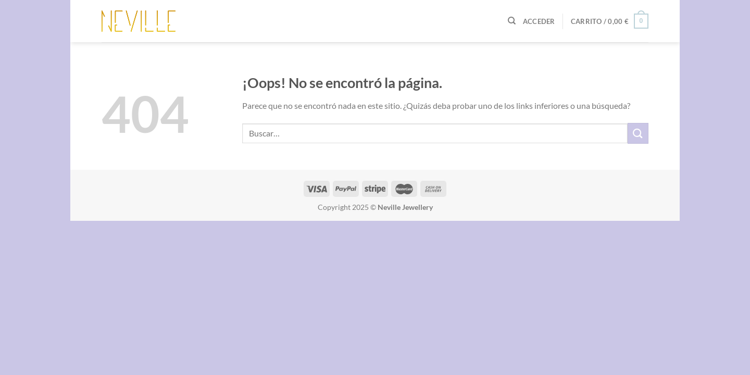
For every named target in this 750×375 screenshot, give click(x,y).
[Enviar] (638, 133)
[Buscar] (512, 21)
